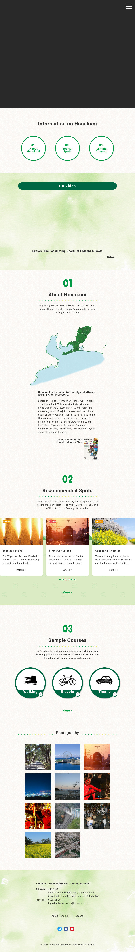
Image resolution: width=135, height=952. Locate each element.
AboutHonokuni (33, 148)
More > (110, 257)
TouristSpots (67, 148)
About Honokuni (60, 916)
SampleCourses (101, 148)
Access (79, 916)
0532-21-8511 (55, 900)
